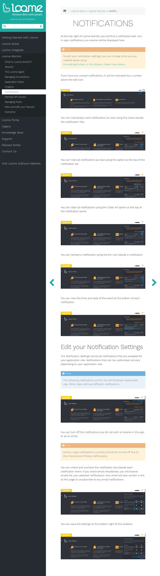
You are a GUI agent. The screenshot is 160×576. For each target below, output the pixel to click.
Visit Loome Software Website (21, 163)
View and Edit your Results (20, 107)
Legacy (6, 126)
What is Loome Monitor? (19, 61)
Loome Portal (11, 120)
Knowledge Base (13, 132)
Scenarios (10, 112)
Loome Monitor (12, 56)
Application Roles (14, 81)
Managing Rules (13, 102)
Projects (9, 87)
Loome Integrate (13, 50)
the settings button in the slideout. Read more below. (95, 64)
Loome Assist (11, 43)
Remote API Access (16, 97)
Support (7, 138)
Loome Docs (79, 11)
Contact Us (9, 151)
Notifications (12, 92)
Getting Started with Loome (20, 37)
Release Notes (11, 145)
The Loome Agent (15, 71)
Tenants (9, 66)
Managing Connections (17, 76)
